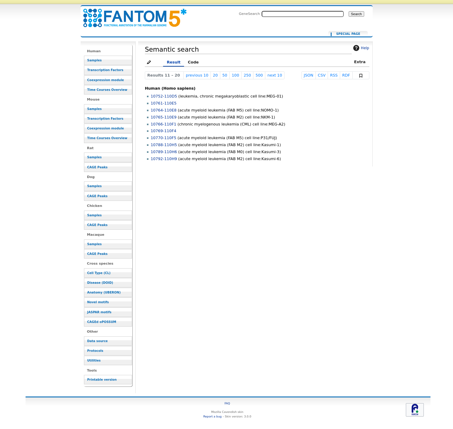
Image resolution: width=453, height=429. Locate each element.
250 (247, 75)
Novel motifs (98, 302)
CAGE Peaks (97, 167)
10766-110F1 (163, 124)
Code (193, 62)
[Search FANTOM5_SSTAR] (303, 14)
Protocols (95, 350)
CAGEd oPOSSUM (101, 322)
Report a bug (212, 416)
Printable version (102, 379)
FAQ (227, 403)
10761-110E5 (163, 103)
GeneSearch (249, 14)
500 (259, 75)
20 (215, 75)
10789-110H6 (164, 151)
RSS (334, 75)
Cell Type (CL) (99, 273)
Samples (94, 60)
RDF (346, 75)
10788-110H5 (164, 144)
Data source (97, 341)
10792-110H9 (164, 158)
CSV (322, 75)
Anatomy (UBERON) (104, 292)
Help (360, 48)
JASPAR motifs (99, 312)
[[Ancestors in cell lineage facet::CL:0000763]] (131, 14)
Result (173, 62)
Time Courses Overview (107, 89)
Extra (360, 62)
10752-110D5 (164, 96)
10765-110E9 (163, 117)
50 (224, 75)
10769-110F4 (163, 131)
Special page (348, 34)
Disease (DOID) (100, 282)
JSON (308, 75)
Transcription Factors (105, 70)
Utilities (94, 360)
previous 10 (197, 75)
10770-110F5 (163, 138)
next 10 (274, 75)
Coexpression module (105, 80)
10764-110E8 (163, 110)
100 (235, 75)
